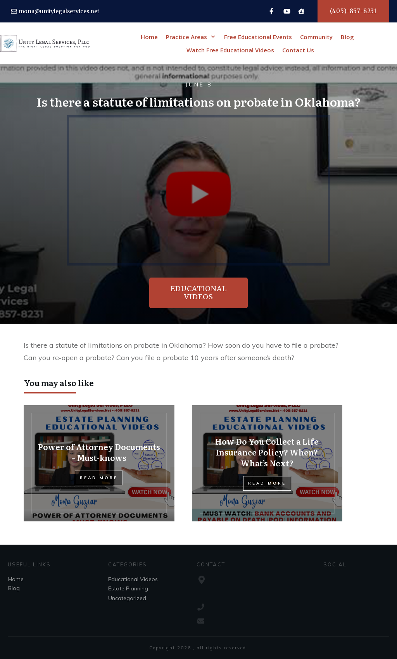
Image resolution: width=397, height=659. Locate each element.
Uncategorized (127, 598)
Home (16, 579)
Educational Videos (133, 579)
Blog (14, 588)
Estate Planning (128, 588)
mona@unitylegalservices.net (59, 11)
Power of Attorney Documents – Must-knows (99, 452)
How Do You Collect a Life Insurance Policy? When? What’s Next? (267, 452)
